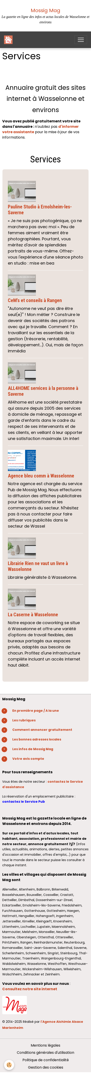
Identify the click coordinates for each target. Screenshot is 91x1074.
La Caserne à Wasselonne (33, 614)
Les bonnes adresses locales (36, 739)
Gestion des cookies (45, 1067)
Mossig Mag (45, 10)
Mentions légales (45, 1045)
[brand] (9, 39)
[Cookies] (9, 1065)
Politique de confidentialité (45, 1060)
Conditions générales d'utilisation (45, 1052)
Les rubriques (24, 720)
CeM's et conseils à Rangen (35, 300)
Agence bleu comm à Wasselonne (41, 476)
